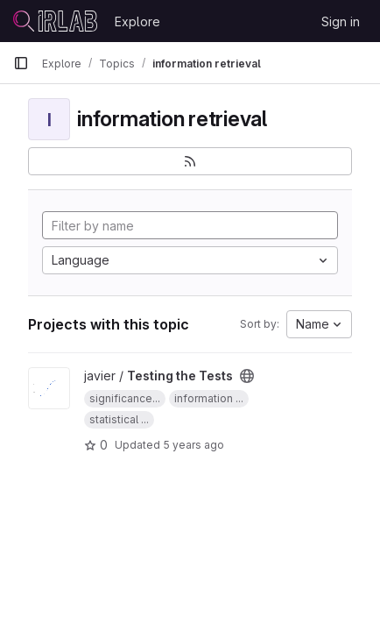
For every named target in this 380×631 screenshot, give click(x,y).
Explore (137, 21)
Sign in (340, 21)
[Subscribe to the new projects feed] (190, 161)
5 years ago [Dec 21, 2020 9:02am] (193, 444)
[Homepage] (55, 21)
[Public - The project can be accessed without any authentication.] (247, 376)
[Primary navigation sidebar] (21, 63)
